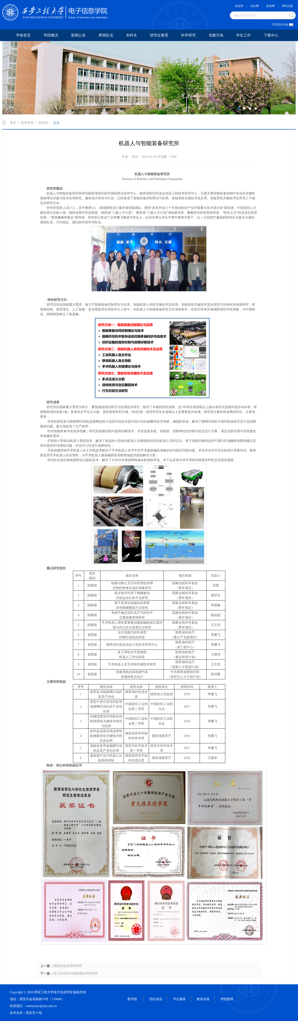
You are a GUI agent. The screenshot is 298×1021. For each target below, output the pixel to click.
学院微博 (226, 999)
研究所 (43, 123)
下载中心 (271, 35)
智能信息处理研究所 (67, 966)
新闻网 (270, 6)
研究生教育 (159, 35)
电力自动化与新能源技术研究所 (75, 973)
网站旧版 (287, 6)
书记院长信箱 (281, 24)
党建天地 (216, 35)
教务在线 (203, 999)
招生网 (255, 6)
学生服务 (179, 999)
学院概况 (51, 35)
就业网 (239, 6)
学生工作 (243, 35)
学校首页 (23, 35)
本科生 (131, 35)
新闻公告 (78, 35)
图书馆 (132, 999)
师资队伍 (106, 35)
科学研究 (188, 35)
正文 (56, 123)
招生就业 (155, 999)
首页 (13, 123)
